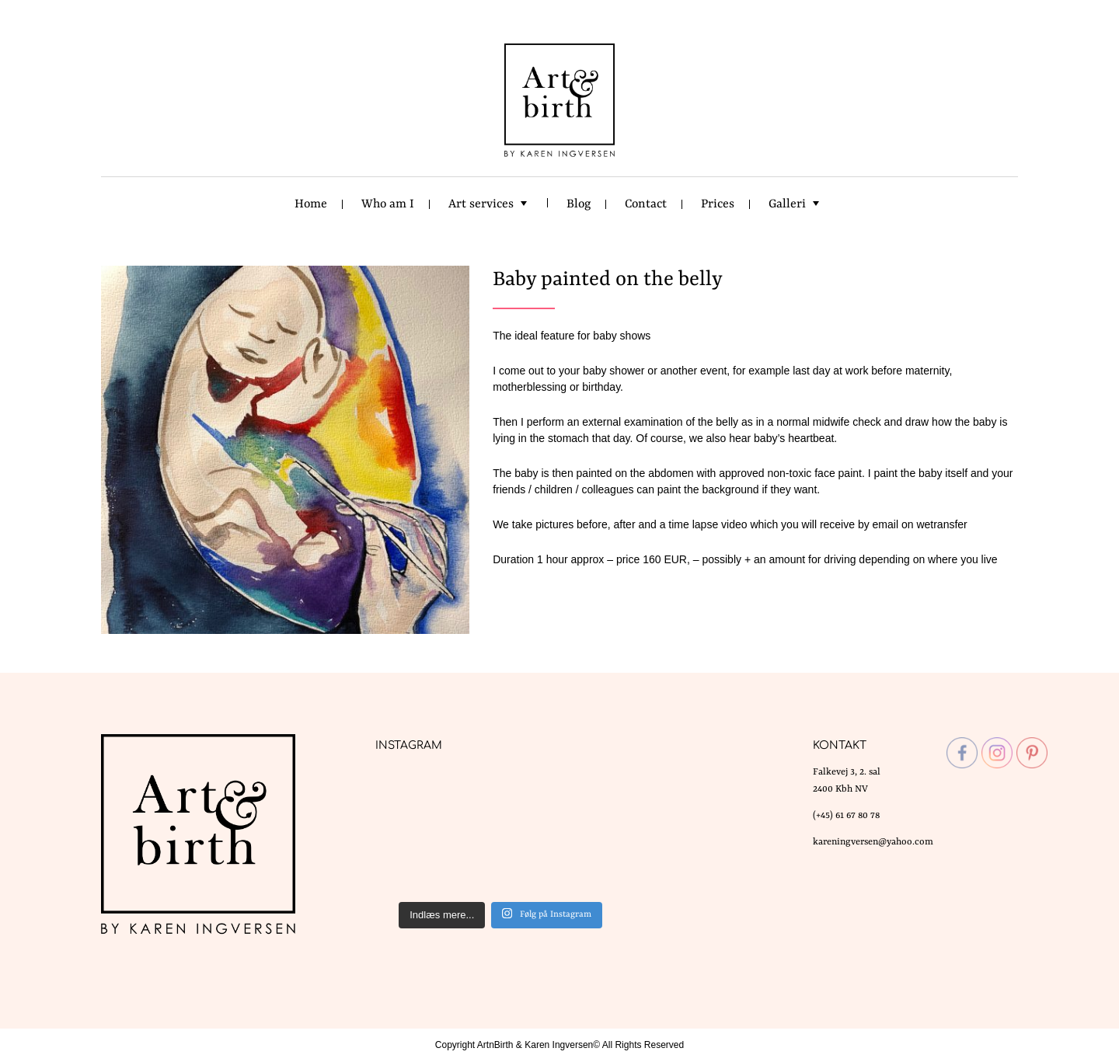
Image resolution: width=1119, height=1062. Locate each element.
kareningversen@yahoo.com (873, 842)
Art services (481, 204)
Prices (717, 204)
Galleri (787, 204)
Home (311, 204)
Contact (646, 204)
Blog (578, 204)
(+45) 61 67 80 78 (846, 815)
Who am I (387, 204)
